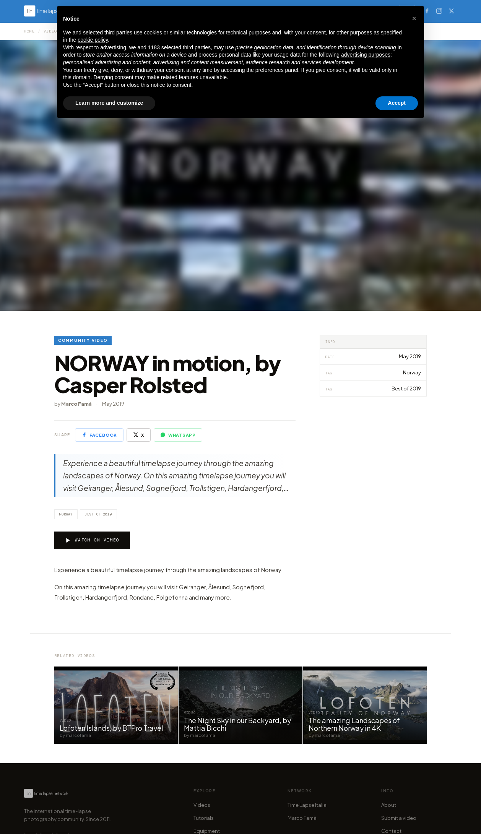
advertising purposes (365, 55)
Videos (201, 805)
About (388, 805)
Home (29, 31)
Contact (391, 831)
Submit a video (398, 818)
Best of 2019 (98, 514)
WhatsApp (178, 434)
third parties (197, 47)
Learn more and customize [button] (109, 103)
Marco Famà (302, 818)
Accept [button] (397, 103)
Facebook (99, 434)
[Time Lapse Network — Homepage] (46, 793)
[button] (414, 18)
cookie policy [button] (93, 40)
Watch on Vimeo (92, 540)
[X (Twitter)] (451, 10)
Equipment (206, 831)
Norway (66, 514)
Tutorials (203, 818)
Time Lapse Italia (307, 805)
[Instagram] (439, 10)
